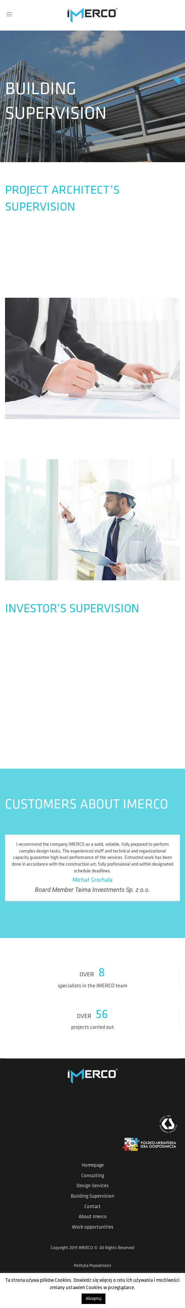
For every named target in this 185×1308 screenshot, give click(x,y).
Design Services (93, 1186)
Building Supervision (92, 1196)
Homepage (93, 1165)
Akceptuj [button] (93, 1299)
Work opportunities (92, 1227)
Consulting (92, 1175)
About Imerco (93, 1217)
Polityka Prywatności (92, 1266)
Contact (92, 1206)
